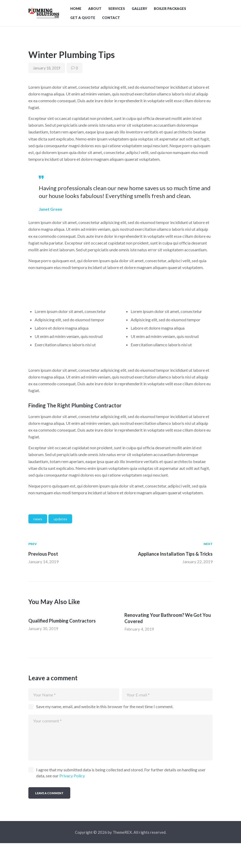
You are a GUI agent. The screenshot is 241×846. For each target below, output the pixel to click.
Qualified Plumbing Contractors (62, 623)
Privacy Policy (72, 778)
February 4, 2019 (139, 631)
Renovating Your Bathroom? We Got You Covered (167, 620)
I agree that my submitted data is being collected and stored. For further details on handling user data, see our (121, 775)
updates (60, 521)
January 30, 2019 (43, 630)
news (37, 521)
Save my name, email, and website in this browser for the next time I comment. (104, 709)
